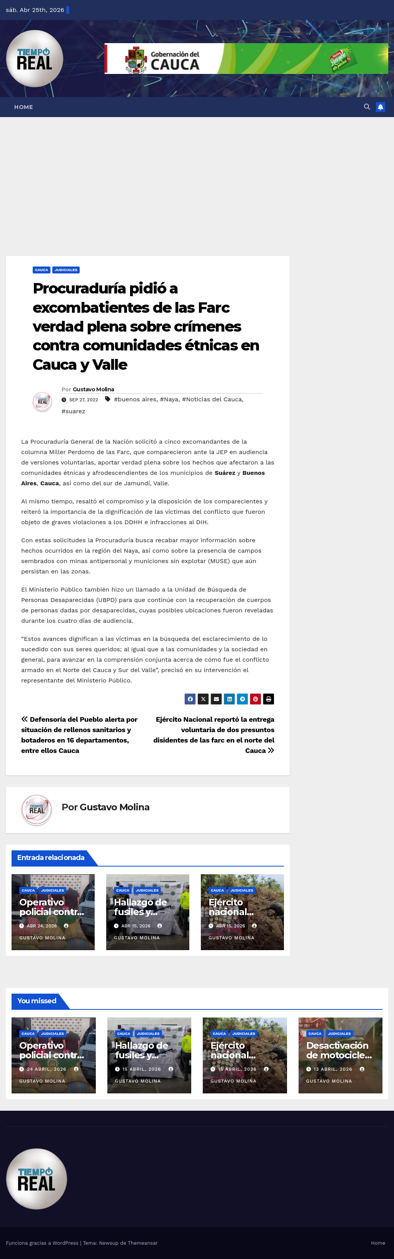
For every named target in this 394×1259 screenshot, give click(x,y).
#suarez (73, 411)
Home (23, 107)
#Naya (169, 399)
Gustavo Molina (93, 389)
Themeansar (143, 1243)
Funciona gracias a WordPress (43, 1243)
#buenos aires (135, 399)
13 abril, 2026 (334, 1069)
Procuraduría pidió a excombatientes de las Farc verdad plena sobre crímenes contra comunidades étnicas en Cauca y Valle (146, 326)
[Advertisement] (197, 175)
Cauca (41, 270)
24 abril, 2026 (47, 1069)
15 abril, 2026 (142, 1069)
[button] (367, 107)
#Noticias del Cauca (212, 399)
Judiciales (66, 270)
